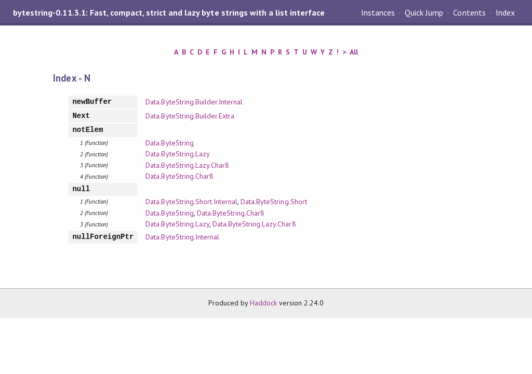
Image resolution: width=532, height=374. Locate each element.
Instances (378, 12)
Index (505, 12)
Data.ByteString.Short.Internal (191, 201)
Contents (469, 12)
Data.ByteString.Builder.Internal (194, 101)
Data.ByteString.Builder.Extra (189, 116)
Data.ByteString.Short (274, 201)
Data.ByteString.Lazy (177, 153)
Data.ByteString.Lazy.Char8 (187, 165)
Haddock (263, 303)
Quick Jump (424, 12)
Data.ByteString (169, 143)
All (354, 52)
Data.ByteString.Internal (182, 237)
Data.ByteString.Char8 (179, 176)
